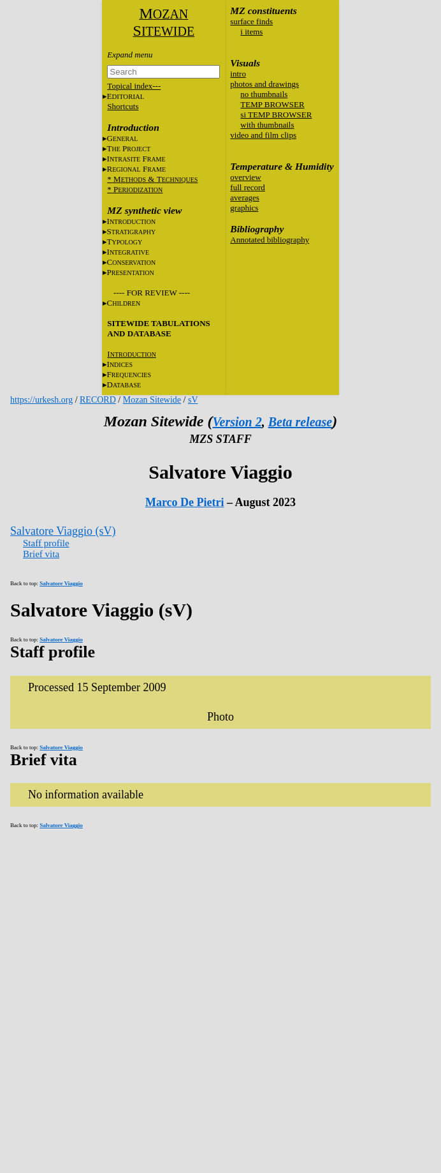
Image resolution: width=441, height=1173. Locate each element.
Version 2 (236, 422)
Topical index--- (134, 86)
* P (135, 189)
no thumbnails (263, 94)
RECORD (98, 400)
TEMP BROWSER (272, 104)
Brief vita (41, 554)
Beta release (300, 422)
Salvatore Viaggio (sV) (63, 531)
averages (244, 197)
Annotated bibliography (269, 239)
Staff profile (46, 543)
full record (247, 187)
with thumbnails (267, 125)
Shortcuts (122, 106)
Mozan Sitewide (152, 400)
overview (245, 177)
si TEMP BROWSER (276, 114)
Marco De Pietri (184, 502)
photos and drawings (264, 84)
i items (251, 31)
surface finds (251, 21)
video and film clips (263, 135)
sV (193, 400)
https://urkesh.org (41, 400)
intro (238, 73)
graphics (244, 208)
